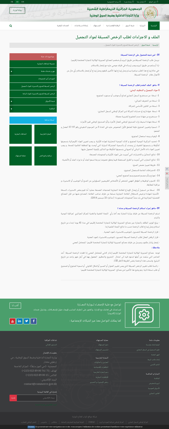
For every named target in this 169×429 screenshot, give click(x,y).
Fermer (31, 427)
